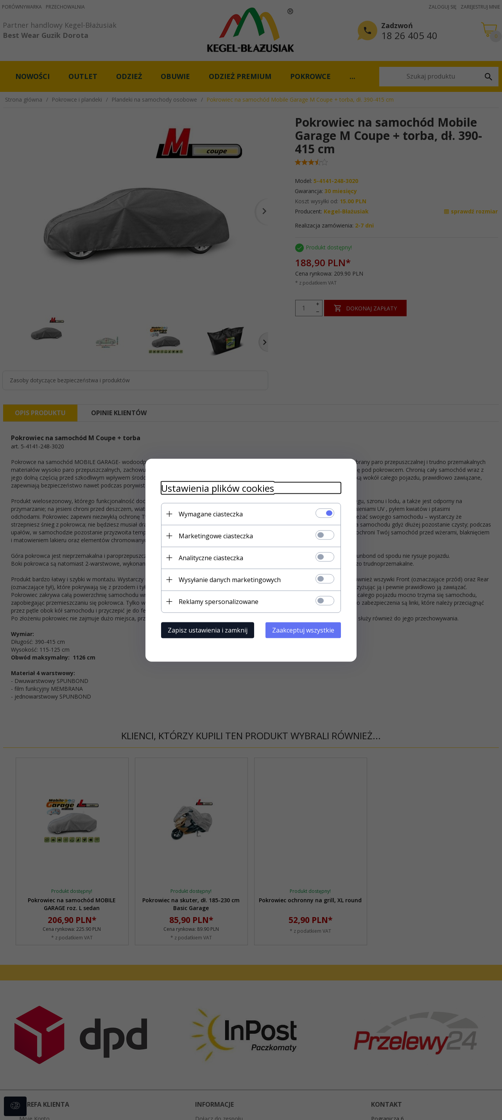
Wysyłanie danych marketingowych (230, 579)
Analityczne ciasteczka (211, 557)
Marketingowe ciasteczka (216, 535)
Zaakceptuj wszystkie (303, 629)
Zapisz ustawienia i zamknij (207, 629)
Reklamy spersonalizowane (218, 601)
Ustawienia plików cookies (217, 487)
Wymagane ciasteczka (211, 513)
